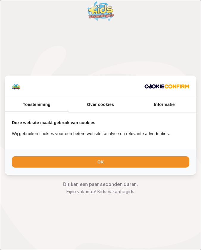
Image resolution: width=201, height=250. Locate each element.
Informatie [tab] (164, 104)
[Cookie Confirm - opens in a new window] (166, 86)
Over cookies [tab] (100, 104)
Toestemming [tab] (37, 104)
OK (100, 162)
